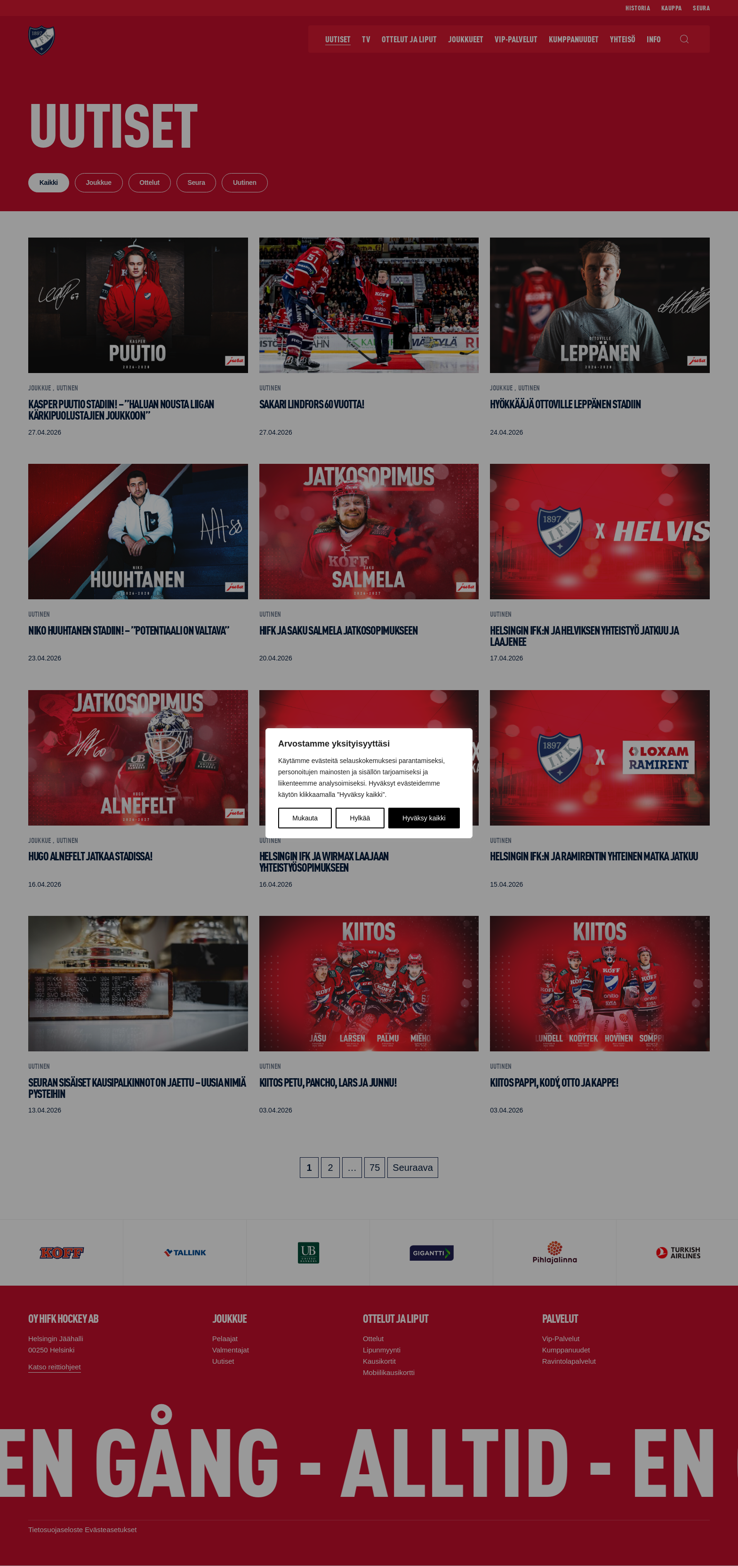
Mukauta (305, 818)
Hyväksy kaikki (424, 818)
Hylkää (360, 818)
